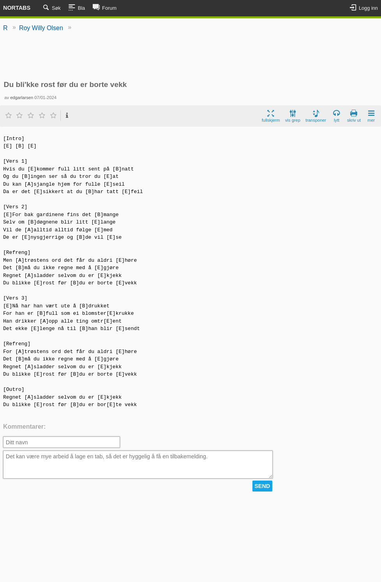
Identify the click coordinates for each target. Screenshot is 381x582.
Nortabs (16, 8)
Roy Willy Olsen (41, 28)
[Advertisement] (190, 56)
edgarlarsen (21, 97)
